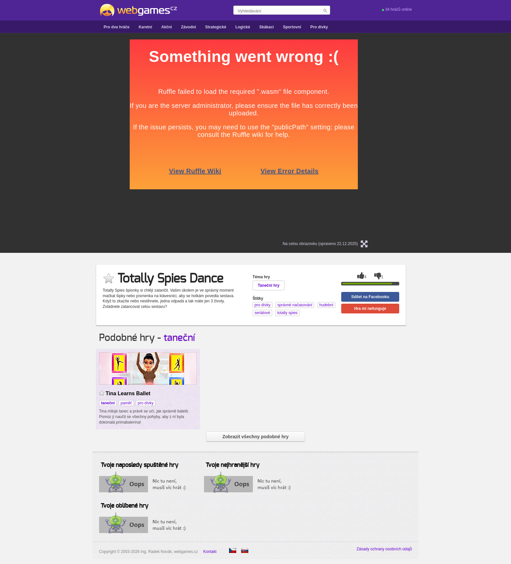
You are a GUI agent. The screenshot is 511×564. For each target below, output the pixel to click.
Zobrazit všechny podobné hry (255, 436)
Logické (242, 27)
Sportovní (292, 27)
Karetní (145, 27)
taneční (179, 338)
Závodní (188, 27)
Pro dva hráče (116, 27)
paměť (126, 403)
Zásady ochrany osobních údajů (384, 549)
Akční (166, 27)
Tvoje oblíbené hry (124, 506)
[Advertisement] (49, 137)
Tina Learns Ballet (128, 393)
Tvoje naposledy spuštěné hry (139, 465)
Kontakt (210, 551)
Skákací (266, 27)
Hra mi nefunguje (370, 308)
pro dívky (146, 403)
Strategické (215, 27)
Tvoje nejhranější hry (232, 465)
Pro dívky (319, 27)
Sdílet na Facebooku (370, 297)
